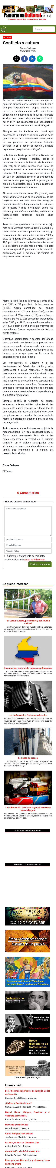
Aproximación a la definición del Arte (22, 1151)
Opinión (7, 37)
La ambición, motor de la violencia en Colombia (28, 668)
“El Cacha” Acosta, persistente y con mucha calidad (28, 622)
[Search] (44, 29)
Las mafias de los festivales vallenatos (28, 715)
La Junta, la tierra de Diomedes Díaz (22, 1142)
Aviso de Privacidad (34, 559)
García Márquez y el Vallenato (19, 1133)
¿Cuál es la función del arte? (18, 1103)
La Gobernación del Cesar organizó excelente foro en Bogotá (27, 809)
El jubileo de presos (28, 758)
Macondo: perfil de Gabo (16, 1124)
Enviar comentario (40, 564)
